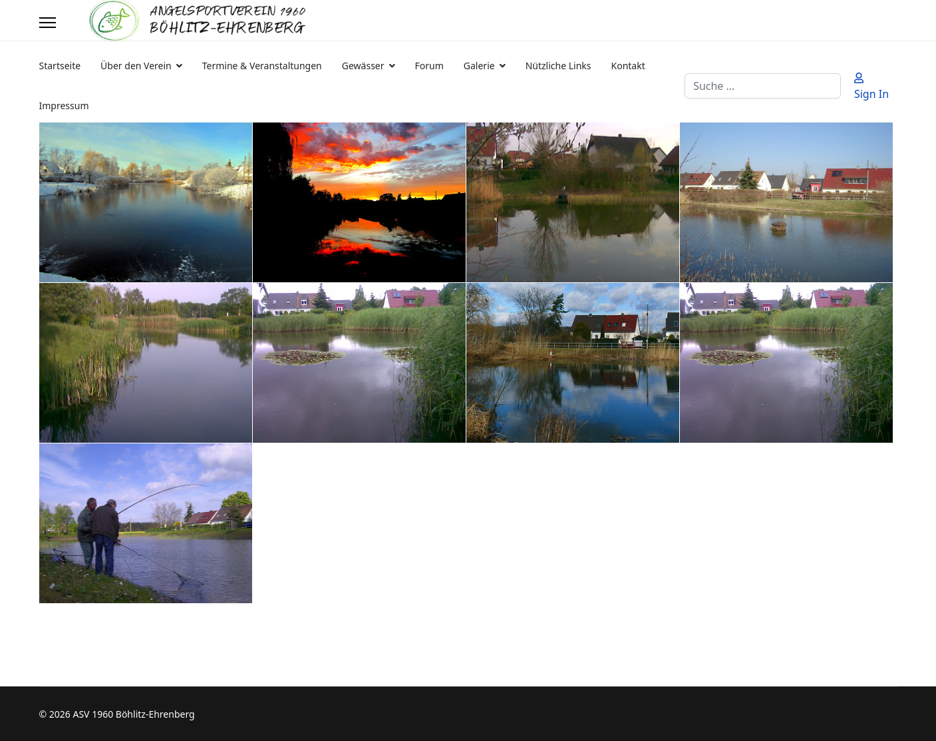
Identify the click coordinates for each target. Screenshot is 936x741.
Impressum (64, 105)
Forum (429, 65)
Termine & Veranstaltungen (262, 65)
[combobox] (763, 86)
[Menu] (47, 23)
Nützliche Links (558, 65)
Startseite (60, 65)
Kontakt (628, 65)
